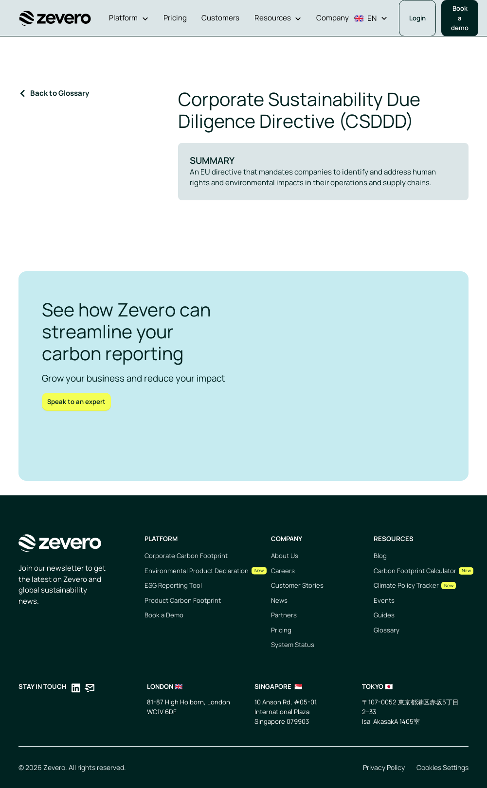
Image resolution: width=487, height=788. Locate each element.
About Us (284, 555)
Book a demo (460, 18)
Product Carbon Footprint (182, 600)
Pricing (281, 630)
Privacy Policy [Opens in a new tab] (384, 767)
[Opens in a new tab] (76, 689)
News (279, 600)
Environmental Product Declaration (196, 570)
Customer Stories (297, 585)
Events (384, 600)
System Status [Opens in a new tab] (292, 644)
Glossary (386, 630)
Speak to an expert (76, 401)
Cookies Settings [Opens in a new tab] (442, 767)
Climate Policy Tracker (406, 585)
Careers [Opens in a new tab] (283, 570)
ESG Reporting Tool (173, 585)
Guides (384, 615)
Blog (380, 555)
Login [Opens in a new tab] (417, 18)
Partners (284, 615)
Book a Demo (163, 615)
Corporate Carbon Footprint (186, 555)
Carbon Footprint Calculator (415, 570)
